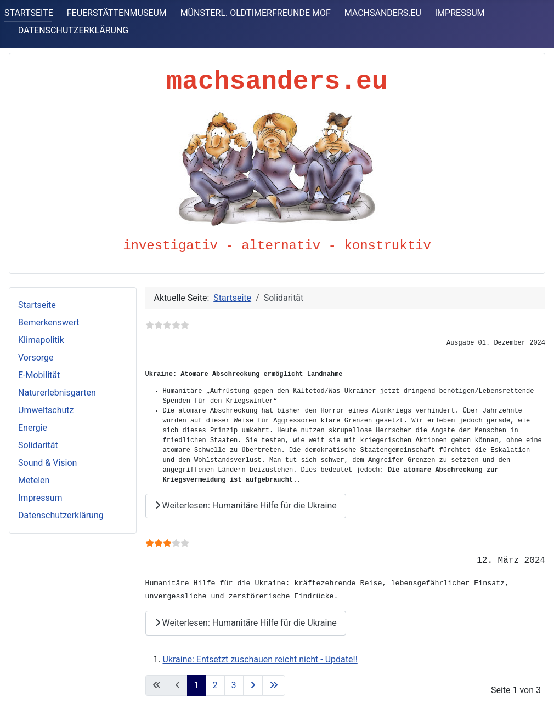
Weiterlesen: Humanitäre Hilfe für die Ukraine (246, 505)
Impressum (40, 498)
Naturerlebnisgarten (57, 392)
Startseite (37, 305)
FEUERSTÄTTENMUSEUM (117, 13)
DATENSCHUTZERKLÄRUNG (73, 30)
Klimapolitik (41, 340)
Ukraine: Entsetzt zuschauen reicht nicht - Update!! (260, 659)
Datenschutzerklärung (61, 515)
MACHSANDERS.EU (382, 13)
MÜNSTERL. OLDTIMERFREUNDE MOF (255, 13)
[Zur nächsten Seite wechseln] (253, 685)
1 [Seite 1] (196, 685)
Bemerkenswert (48, 322)
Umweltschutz (46, 410)
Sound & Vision (47, 463)
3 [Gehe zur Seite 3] (233, 685)
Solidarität (38, 445)
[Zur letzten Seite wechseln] (273, 685)
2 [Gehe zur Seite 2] (215, 685)
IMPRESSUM (460, 13)
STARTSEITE (28, 13)
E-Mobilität (39, 375)
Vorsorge (36, 357)
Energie (32, 427)
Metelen (33, 480)
